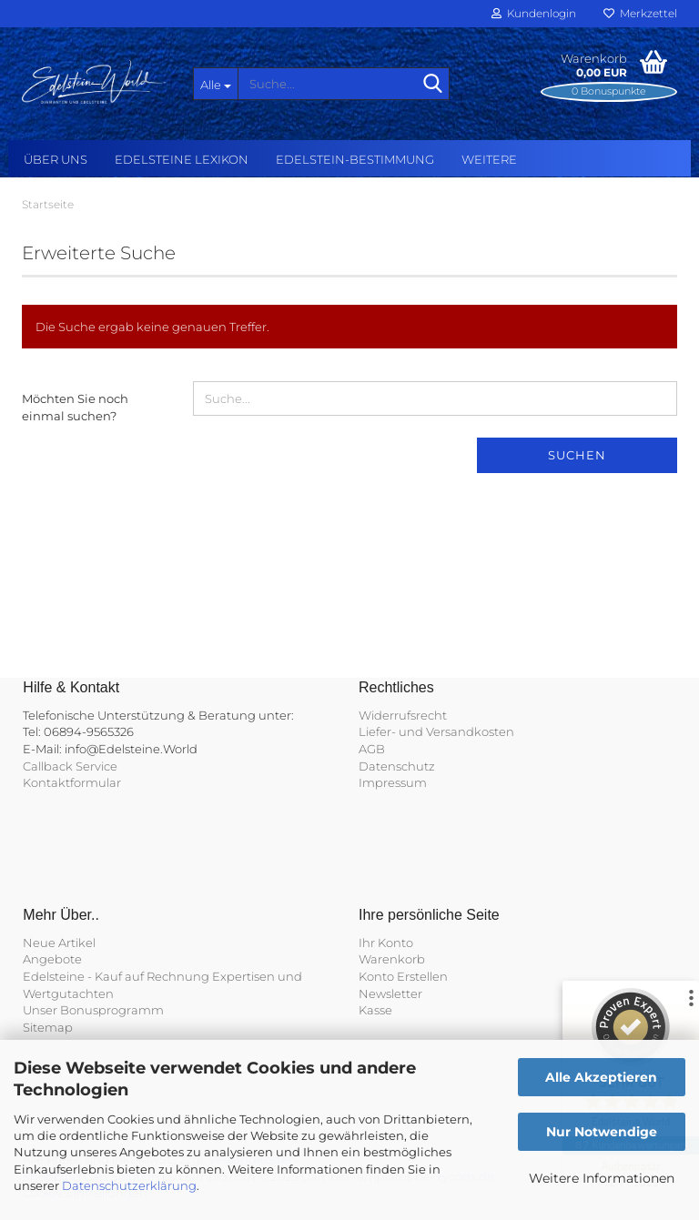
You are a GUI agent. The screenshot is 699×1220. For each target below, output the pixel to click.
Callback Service (70, 766)
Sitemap (48, 1027)
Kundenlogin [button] (533, 13)
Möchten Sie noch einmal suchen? (75, 407)
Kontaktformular (72, 782)
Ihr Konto (386, 942)
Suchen (577, 455)
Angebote (52, 959)
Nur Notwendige (601, 1132)
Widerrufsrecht (403, 715)
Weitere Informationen (601, 1178)
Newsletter (390, 993)
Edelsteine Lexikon (181, 159)
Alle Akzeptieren (601, 1077)
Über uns (55, 159)
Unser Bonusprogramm (93, 1010)
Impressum (393, 782)
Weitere (489, 159)
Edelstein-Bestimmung (355, 159)
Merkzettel (640, 13)
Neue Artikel (59, 942)
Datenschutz (397, 766)
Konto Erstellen (403, 976)
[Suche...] (215, 83)
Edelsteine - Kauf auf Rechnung (116, 976)
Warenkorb (392, 959)
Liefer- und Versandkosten (436, 731)
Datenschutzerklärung (129, 1185)
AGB (372, 748)
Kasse (375, 1010)
